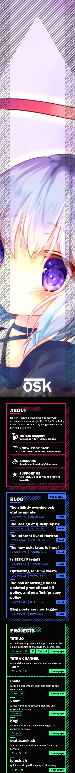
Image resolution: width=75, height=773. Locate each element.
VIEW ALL (56, 497)
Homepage (57, 651)
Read (61, 516)
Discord (42, 651)
